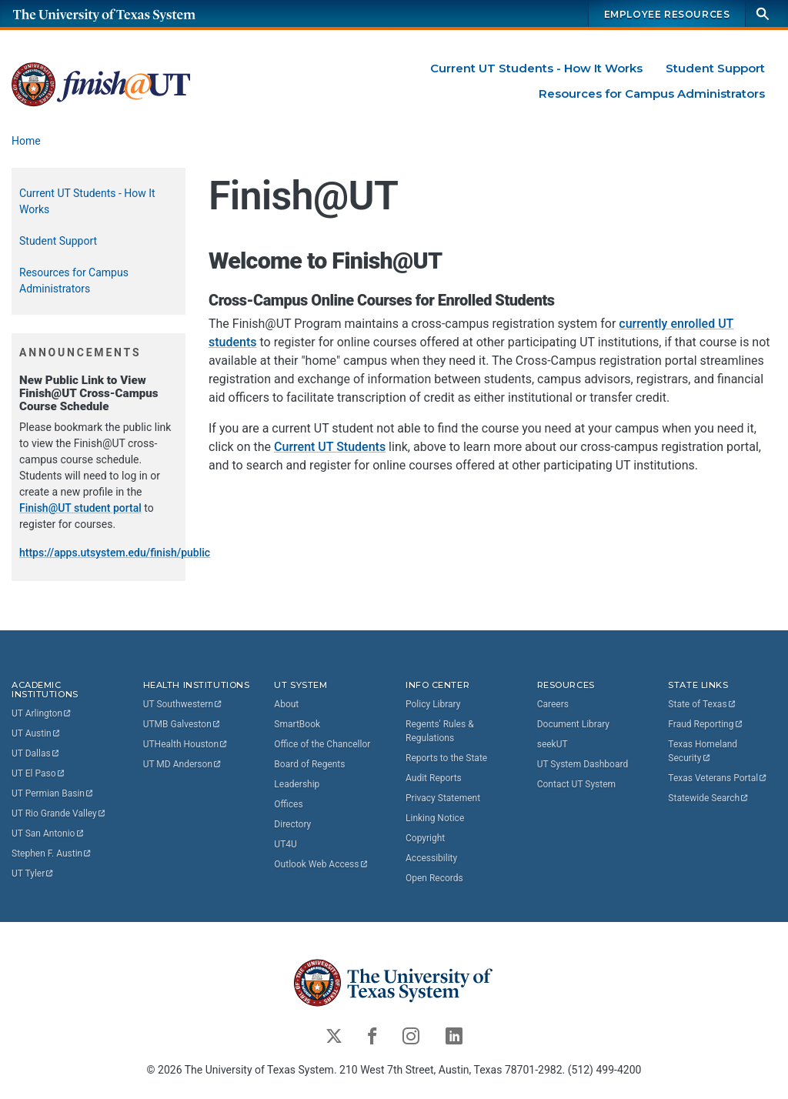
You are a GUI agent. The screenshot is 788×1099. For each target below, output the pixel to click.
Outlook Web (321, 863)
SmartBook (297, 723)
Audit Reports (434, 777)
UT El (38, 773)
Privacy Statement (443, 797)
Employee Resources (667, 14)
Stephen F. (52, 853)
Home (26, 141)
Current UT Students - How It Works (536, 68)
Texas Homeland (704, 750)
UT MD (182, 763)
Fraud (705, 723)
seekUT (552, 743)
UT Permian (53, 793)
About (286, 703)
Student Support (715, 68)
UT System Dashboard (583, 763)
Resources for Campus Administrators (652, 93)
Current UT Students (330, 446)
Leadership (296, 783)
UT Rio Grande (59, 813)
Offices (288, 803)
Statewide (709, 797)
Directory (292, 823)
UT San (48, 833)
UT (42, 713)
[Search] (763, 13)
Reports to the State (446, 757)
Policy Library (433, 703)
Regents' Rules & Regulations (440, 730)
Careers (553, 703)
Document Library (573, 723)
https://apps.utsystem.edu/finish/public (114, 552)
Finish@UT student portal (80, 508)
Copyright (425, 837)
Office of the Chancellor (322, 743)
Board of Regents (309, 763)
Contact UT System (576, 783)
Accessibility (431, 857)
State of (702, 703)
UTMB (182, 723)
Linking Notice (435, 817)
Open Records (434, 877)
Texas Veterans (718, 777)
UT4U (285, 843)
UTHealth (186, 743)
